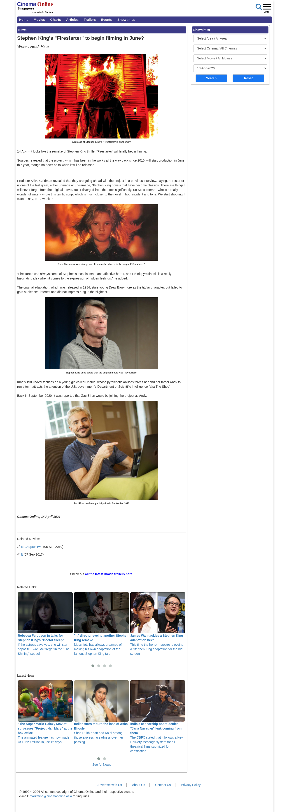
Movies (39, 19)
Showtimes (126, 19)
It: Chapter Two (31, 547)
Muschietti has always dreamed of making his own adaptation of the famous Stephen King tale (101, 623)
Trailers (90, 19)
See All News (101, 764)
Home (23, 19)
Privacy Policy (190, 785)
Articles (72, 19)
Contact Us (163, 785)
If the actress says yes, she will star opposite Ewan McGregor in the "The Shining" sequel (45, 623)
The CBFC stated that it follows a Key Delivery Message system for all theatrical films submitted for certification (157, 716)
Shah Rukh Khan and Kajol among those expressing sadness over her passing (101, 712)
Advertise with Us (110, 785)
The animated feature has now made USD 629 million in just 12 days (45, 712)
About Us (138, 785)
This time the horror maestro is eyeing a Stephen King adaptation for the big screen (157, 623)
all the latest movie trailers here (108, 574)
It (22, 554)
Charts (55, 19)
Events (106, 19)
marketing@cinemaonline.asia (51, 796)
